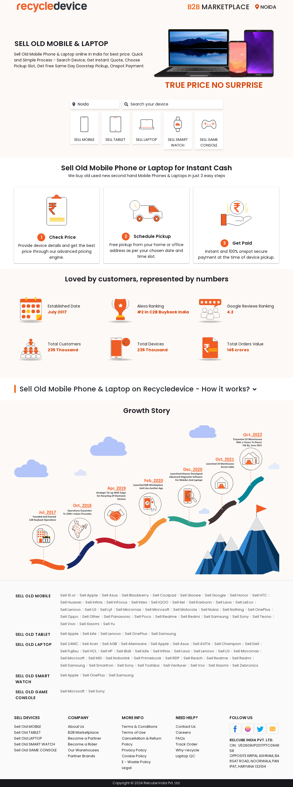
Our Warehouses (83, 750)
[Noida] (98, 104)
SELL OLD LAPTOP (33, 644)
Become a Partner (84, 738)
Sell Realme (166, 616)
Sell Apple (89, 595)
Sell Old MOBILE (27, 726)
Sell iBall (123, 651)
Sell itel (178, 602)
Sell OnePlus (259, 609)
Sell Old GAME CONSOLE (35, 750)
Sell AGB (109, 643)
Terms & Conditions (139, 726)
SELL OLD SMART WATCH (32, 679)
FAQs (180, 738)
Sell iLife (90, 633)
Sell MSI (95, 658)
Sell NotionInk (118, 658)
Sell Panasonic (117, 616)
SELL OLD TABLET (33, 634)
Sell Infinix (93, 602)
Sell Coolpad (164, 595)
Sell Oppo (69, 616)
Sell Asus (110, 595)
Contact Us (186, 726)
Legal (127, 767)
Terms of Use (134, 732)
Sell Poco (142, 616)
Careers (183, 732)
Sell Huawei (70, 602)
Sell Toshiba (148, 665)
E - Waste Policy (136, 762)
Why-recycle (187, 750)
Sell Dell (252, 643)
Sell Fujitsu (69, 651)
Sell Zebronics (245, 665)
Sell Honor (239, 595)
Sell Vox (198, 665)
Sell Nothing (233, 609)
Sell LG (90, 609)
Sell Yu (109, 624)
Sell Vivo (67, 624)
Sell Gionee (190, 595)
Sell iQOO (159, 602)
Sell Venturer (175, 665)
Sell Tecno (262, 616)
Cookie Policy (134, 756)
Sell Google (215, 595)
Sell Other (91, 616)
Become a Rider (82, 744)
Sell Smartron (101, 665)
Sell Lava (224, 602)
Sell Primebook (147, 658)
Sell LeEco (244, 602)
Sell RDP (172, 658)
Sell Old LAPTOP (28, 738)
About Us (76, 726)
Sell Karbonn (200, 602)
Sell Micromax (128, 609)
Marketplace (218, 7)
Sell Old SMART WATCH (34, 744)
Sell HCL (90, 651)
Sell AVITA (201, 643)
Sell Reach (193, 658)
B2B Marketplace (83, 732)
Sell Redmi (190, 616)
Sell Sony (240, 616)
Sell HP (106, 651)
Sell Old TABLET (27, 732)
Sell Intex (139, 602)
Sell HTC (259, 595)
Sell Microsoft (157, 609)
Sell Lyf (106, 609)
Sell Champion (227, 643)
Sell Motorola (185, 609)
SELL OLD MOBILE (33, 596)
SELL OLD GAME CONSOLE (31, 695)
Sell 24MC (69, 643)
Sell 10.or (68, 595)
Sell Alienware (134, 643)
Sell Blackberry (135, 595)
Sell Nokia (210, 609)
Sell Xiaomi (89, 624)
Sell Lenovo (70, 609)
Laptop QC (185, 756)
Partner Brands (81, 756)
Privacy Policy (134, 750)
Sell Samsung (216, 616)
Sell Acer (90, 643)
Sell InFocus (116, 602)
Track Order (187, 744)
